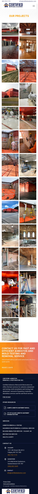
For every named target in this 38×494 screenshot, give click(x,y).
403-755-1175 (6, 1)
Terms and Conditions (9, 484)
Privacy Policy (7, 481)
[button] (33, 5)
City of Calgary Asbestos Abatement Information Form (18, 413)
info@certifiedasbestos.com (27, 1)
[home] (13, 5)
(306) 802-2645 (13, 466)
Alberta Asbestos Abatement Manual (18, 408)
